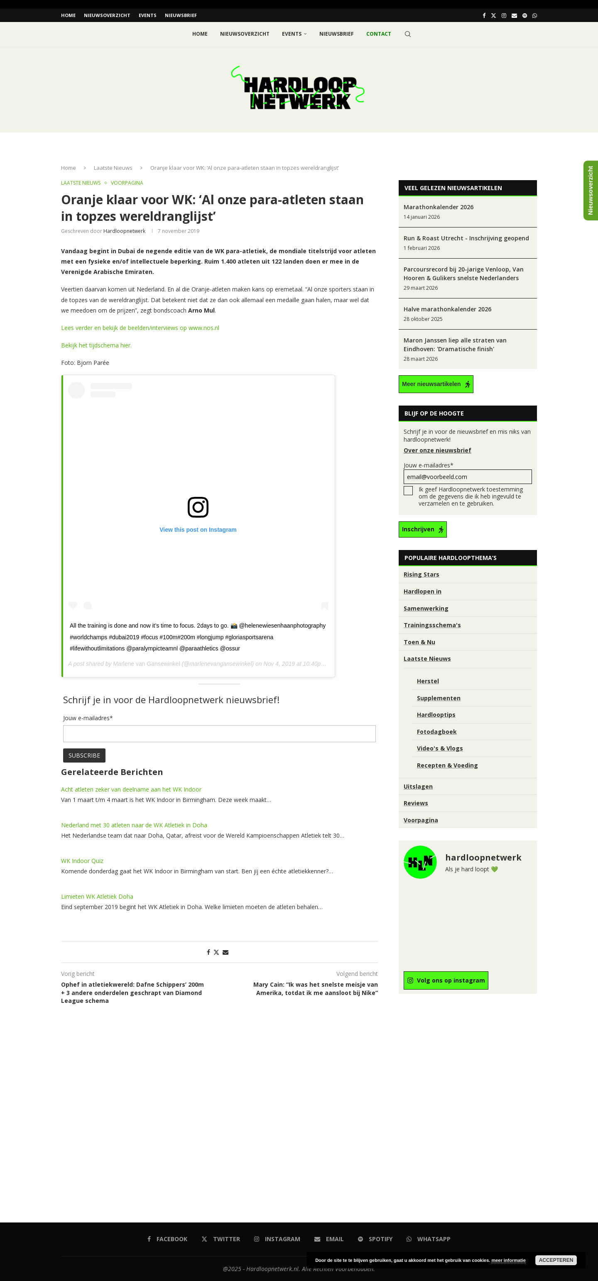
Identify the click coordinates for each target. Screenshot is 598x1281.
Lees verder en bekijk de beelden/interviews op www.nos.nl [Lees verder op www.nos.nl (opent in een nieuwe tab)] (140, 328)
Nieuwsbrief (181, 15)
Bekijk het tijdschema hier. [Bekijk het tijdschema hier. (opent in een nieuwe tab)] (96, 345)
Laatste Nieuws (113, 167)
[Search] (408, 34)
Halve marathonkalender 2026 (447, 309)
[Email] (514, 15)
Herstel (428, 681)
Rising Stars (421, 574)
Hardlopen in (422, 591)
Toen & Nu (419, 641)
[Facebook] (484, 15)
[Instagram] (504, 15)
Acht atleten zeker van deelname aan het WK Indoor (131, 789)
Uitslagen (418, 786)
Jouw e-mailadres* (468, 472)
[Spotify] (524, 15)
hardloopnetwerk (124, 230)
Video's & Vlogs (440, 748)
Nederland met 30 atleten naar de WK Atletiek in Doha (134, 825)
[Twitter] (493, 15)
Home (68, 15)
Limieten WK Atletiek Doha (97, 896)
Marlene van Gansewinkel (146, 663)
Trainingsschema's (432, 625)
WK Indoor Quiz (82, 860)
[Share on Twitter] (216, 951)
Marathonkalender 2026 (438, 207)
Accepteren (556, 1260)
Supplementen (439, 698)
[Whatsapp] (534, 15)
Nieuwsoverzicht (107, 15)
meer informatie (508, 1260)
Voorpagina (421, 820)
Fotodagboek (437, 731)
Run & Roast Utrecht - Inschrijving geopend (466, 238)
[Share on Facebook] (208, 951)
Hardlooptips (436, 715)
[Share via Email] (225, 951)
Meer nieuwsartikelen (431, 384)
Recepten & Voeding (447, 765)
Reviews (416, 803)
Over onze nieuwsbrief (437, 450)
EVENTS (148, 15)
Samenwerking (426, 608)
